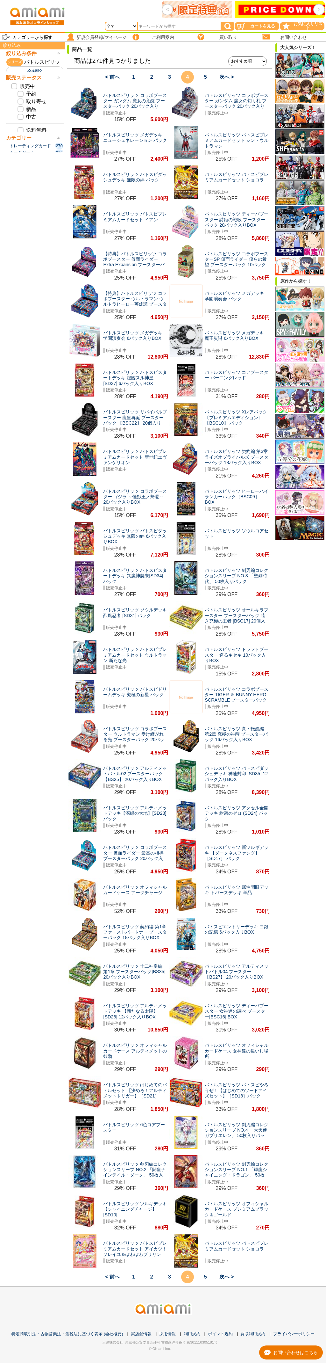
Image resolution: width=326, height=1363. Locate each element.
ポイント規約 (220, 1333)
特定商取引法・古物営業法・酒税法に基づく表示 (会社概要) (67, 1333)
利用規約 (192, 1333)
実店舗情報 (141, 1333)
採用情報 (167, 1333)
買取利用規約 (252, 1333)
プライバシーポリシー (294, 1333)
